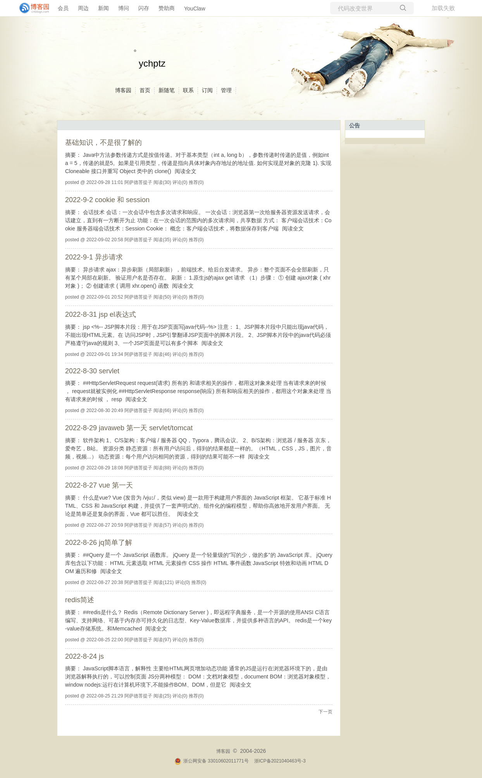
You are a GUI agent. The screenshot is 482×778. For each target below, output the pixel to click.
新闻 (103, 8)
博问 (123, 8)
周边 (83, 8)
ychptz (152, 63)
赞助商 (166, 8)
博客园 (123, 90)
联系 (188, 90)
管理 (226, 90)
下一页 (325, 711)
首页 (144, 90)
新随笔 (166, 90)
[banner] (30, 8)
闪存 (143, 8)
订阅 (207, 90)
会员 (63, 8)
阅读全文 (185, 171)
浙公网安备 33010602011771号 (211, 761)
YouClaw (194, 8)
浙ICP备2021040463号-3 (280, 761)
